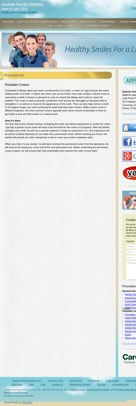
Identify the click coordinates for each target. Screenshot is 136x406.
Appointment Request (79, 384)
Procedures (93, 380)
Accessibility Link (120, 384)
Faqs (31, 384)
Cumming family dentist (97, 389)
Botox (128, 334)
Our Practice (75, 380)
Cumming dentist (77, 389)
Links (43, 384)
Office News (17, 384)
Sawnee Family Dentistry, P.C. (27, 380)
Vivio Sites (27, 402)
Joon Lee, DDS (55, 380)
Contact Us (57, 384)
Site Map (101, 384)
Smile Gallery (112, 380)
